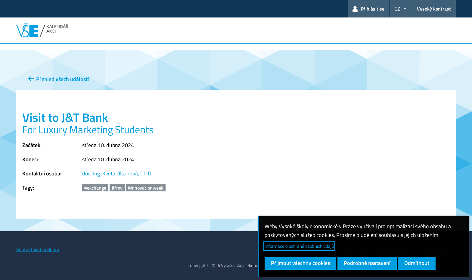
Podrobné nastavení (367, 263)
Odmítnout (416, 263)
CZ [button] (397, 9)
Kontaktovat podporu (37, 249)
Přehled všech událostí (58, 79)
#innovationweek (145, 187)
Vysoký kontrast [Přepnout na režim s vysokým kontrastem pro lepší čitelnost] (434, 8)
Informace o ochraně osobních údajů (299, 246)
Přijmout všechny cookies (300, 263)
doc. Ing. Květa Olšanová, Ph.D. (117, 173)
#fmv (117, 187)
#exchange (95, 187)
